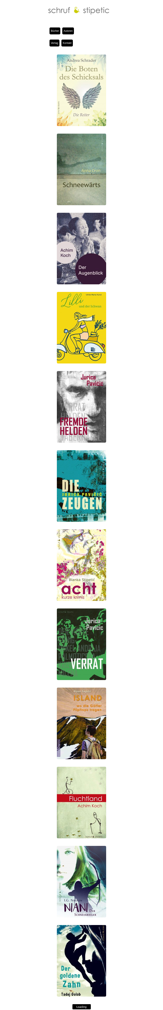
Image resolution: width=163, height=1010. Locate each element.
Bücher (55, 30)
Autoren (68, 30)
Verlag (54, 43)
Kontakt (67, 43)
